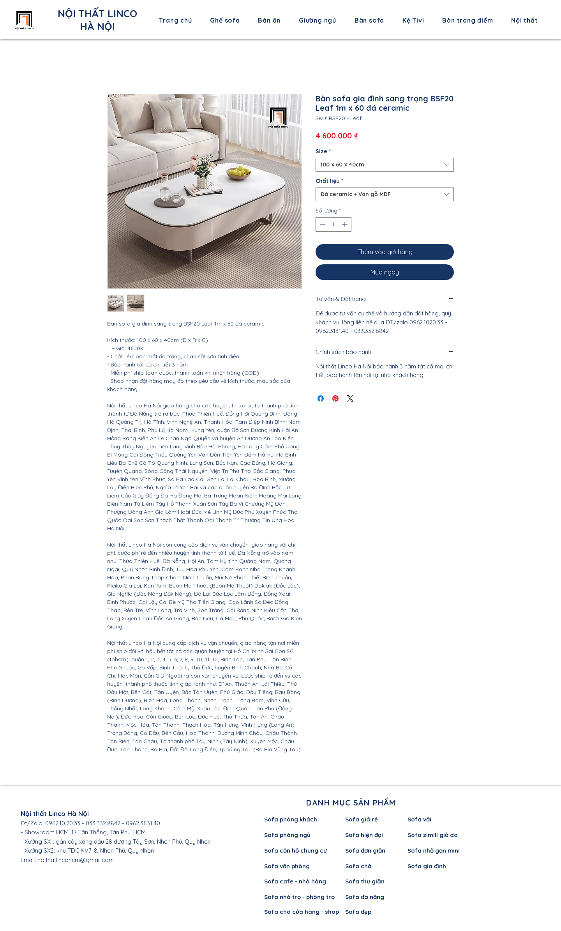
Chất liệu (329, 181)
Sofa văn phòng (287, 866)
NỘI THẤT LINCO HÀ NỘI (97, 20)
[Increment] (345, 224)
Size (323, 151)
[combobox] (385, 165)
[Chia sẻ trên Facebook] (320, 398)
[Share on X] (350, 398)
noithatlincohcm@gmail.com (75, 860)
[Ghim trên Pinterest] (335, 398)
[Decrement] (321, 224)
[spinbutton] (333, 224)
